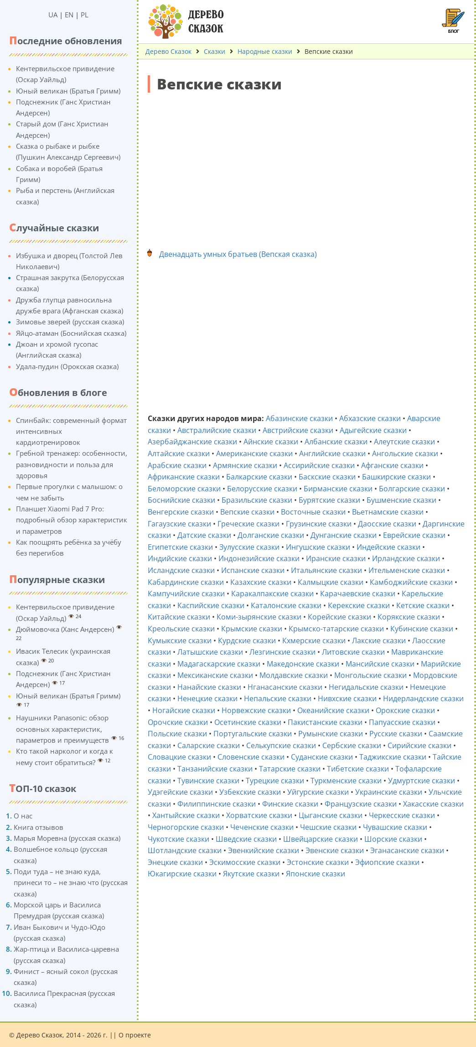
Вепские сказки (247, 512)
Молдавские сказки (293, 675)
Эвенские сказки (334, 850)
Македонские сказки (303, 664)
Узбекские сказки (250, 792)
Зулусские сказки (249, 547)
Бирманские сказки (338, 489)
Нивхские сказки (347, 698)
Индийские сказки (180, 558)
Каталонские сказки (286, 605)
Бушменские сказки (401, 500)
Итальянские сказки (326, 570)
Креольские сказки (181, 629)
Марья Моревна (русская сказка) (67, 838)
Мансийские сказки (380, 664)
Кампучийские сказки (186, 594)
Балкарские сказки (259, 477)
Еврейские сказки (414, 535)
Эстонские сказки (318, 862)
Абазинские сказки (299, 418)
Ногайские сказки (183, 710)
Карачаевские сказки (357, 594)
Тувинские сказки (208, 781)
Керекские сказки (359, 605)
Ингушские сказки (318, 547)
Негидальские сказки (366, 687)
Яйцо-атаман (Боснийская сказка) (71, 333)
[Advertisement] (306, 165)
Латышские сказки (210, 652)
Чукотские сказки (178, 839)
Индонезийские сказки (259, 558)
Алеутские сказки (404, 442)
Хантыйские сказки (186, 815)
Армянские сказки (245, 465)
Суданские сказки (322, 757)
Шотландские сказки (185, 850)
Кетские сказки (423, 605)
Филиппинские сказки (216, 804)
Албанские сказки (336, 442)
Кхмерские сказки (314, 640)
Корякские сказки (409, 617)
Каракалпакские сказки (272, 594)
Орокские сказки (405, 710)
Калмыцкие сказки (330, 582)
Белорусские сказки (262, 489)
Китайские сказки (179, 617)
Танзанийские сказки (215, 769)
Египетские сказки (180, 547)
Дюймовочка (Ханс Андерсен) (65, 629)
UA (52, 14)
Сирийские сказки (419, 745)
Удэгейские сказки (180, 792)
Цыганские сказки (330, 815)
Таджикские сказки (392, 757)
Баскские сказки (327, 477)
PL (84, 14)
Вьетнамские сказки (388, 512)
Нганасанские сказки (285, 687)
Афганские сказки (392, 465)
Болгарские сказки (412, 489)
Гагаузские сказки (179, 524)
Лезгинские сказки (282, 652)
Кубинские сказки (421, 629)
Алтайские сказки (179, 453)
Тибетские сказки (358, 769)
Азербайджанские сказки (192, 442)
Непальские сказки (277, 698)
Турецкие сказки (275, 781)
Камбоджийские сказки (411, 582)
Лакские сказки (379, 640)
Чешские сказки (328, 827)
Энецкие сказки (175, 862)
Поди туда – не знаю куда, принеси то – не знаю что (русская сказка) (71, 882)
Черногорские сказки (186, 827)
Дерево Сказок (168, 51)
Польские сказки (177, 734)
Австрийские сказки (298, 430)
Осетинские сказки (247, 722)
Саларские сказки (208, 745)
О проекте (135, 1035)
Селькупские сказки (281, 745)
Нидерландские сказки (423, 698)
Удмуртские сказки (421, 781)
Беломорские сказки (184, 489)
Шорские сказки (393, 839)
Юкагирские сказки (182, 874)
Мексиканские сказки (215, 675)
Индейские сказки (388, 547)
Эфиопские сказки (387, 862)
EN (69, 14)
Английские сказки (332, 453)
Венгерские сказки (181, 512)
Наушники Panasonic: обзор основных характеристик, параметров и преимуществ (62, 729)
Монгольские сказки (370, 675)
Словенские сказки (251, 757)
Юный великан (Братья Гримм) (68, 90)
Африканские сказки (184, 477)
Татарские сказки (290, 769)
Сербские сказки (351, 745)
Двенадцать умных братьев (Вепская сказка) (238, 254)
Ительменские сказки (406, 570)
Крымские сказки (251, 629)
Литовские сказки (353, 652)
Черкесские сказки (402, 815)
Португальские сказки (252, 734)
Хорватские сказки (259, 815)
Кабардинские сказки (186, 582)
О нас (23, 815)
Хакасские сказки (433, 804)
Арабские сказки (177, 465)
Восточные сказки (313, 512)
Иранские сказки (336, 558)
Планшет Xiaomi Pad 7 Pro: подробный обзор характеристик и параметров (71, 520)
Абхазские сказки (370, 418)
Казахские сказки (260, 582)
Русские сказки (395, 734)
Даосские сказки (387, 524)
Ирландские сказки (406, 558)
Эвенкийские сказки (263, 850)
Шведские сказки (246, 839)
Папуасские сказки (402, 722)
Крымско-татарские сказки (336, 629)
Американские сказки (254, 453)
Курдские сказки (247, 640)
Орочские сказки (178, 722)
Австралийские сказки (216, 430)
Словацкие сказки (179, 757)
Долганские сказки (271, 535)
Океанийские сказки (333, 710)
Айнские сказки (270, 442)
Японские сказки (315, 874)
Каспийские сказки (210, 605)
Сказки (214, 51)
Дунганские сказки (343, 535)
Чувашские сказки (395, 827)
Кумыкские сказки (180, 640)
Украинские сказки (388, 792)
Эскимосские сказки (244, 862)
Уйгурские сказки (318, 792)
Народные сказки (265, 51)
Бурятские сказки (329, 500)
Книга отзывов (38, 827)
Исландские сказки (181, 570)
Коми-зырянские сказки (259, 617)
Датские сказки (204, 535)
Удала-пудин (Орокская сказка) (67, 366)
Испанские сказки (253, 570)
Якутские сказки (251, 874)
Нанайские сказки (209, 687)
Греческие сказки (248, 524)
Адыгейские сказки (373, 430)
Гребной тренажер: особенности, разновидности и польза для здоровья (71, 464)
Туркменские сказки (346, 781)
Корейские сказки (339, 617)
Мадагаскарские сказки (218, 664)
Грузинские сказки (319, 524)
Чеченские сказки (262, 827)
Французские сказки (361, 804)
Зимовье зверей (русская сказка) (70, 321)
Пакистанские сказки (325, 722)
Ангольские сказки (405, 453)
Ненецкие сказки (207, 698)
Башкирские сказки (396, 477)
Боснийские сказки (181, 500)
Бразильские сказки (257, 500)
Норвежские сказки (256, 710)
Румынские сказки (330, 734)
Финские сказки (290, 804)
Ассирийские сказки (319, 465)
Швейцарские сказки (320, 839)
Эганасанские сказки (407, 850)
